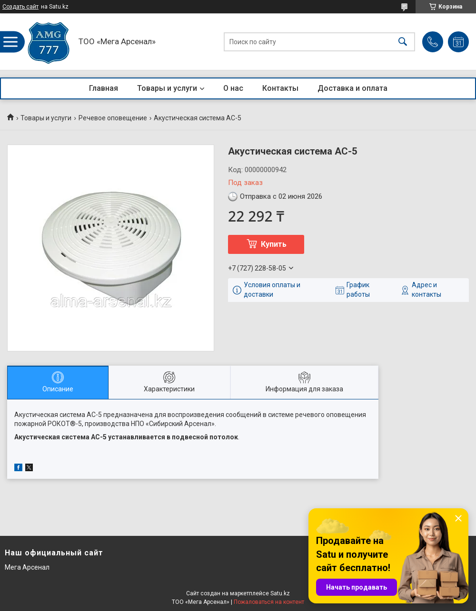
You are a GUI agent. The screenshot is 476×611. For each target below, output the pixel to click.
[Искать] (402, 41)
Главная (103, 88)
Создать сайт (20, 6)
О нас (233, 88)
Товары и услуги (167, 88)
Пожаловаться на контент (269, 602)
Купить (274, 244)
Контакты (280, 88)
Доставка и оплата (352, 88)
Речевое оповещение (113, 118)
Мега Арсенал (27, 567)
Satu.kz (280, 593)
